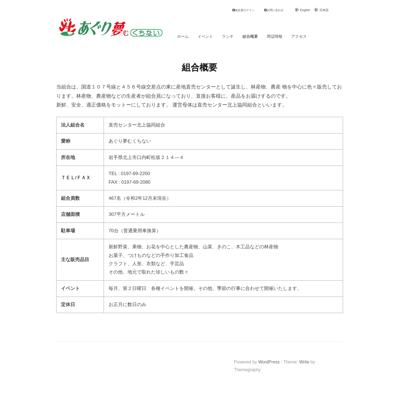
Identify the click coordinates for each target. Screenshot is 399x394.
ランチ (228, 36)
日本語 (324, 10)
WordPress (269, 362)
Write (304, 362)
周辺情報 (274, 36)
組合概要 (250, 36)
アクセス (299, 36)
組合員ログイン (244, 10)
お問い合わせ (275, 10)
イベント (205, 36)
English (305, 10)
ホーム (183, 36)
